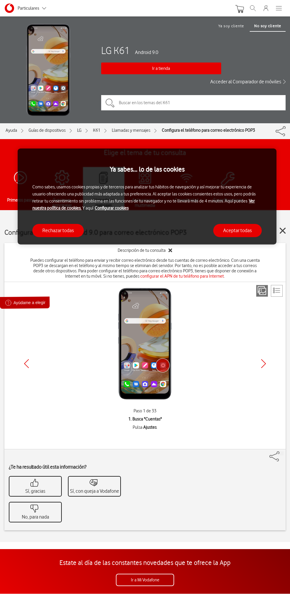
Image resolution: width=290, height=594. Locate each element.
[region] (147, 196)
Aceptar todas (237, 230)
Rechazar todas (58, 230)
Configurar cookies (112, 208)
